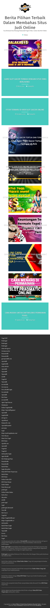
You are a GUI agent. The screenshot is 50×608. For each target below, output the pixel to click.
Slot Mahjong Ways (7, 459)
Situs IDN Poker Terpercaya (9, 472)
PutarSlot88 (5, 461)
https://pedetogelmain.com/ (9, 433)
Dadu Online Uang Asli (39, 569)
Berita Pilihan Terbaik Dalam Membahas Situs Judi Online (25, 22)
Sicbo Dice (5, 495)
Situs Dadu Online (22, 561)
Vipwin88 (4, 372)
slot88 (3, 377)
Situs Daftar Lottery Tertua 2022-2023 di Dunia (25, 197)
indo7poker (5, 523)
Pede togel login (6, 547)
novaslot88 (5, 384)
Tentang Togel (30, 232)
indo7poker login (6, 454)
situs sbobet (5, 366)
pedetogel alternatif (7, 508)
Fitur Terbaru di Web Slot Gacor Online (25, 110)
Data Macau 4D (6, 487)
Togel (3, 538)
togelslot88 (5, 364)
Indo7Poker (5, 467)
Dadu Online (5, 485)
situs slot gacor (6, 348)
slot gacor (4, 418)
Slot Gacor (5, 513)
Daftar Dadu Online (7, 492)
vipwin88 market (6, 425)
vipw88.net (5, 420)
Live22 (3, 533)
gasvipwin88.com (7, 359)
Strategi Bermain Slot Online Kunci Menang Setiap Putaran (25, 51)
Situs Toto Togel (6, 438)
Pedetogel (4, 341)
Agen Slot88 (5, 456)
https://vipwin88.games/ (9, 410)
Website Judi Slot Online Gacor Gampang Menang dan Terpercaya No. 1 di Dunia (25, 168)
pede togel (4, 503)
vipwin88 (4, 361)
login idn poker (6, 469)
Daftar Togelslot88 (7, 408)
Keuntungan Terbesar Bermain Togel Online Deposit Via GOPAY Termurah (25, 226)
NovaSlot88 (5, 392)
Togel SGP (4, 338)
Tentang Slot (31, 57)
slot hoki (4, 428)
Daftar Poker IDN (6, 479)
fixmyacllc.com (6, 423)
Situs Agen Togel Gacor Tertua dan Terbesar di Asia (25, 138)
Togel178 (4, 379)
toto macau (5, 387)
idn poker (4, 497)
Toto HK (4, 510)
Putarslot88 (5, 354)
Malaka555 (5, 405)
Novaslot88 (23, 541)
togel (3, 431)
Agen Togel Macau (7, 402)
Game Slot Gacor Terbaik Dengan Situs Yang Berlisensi (25, 80)
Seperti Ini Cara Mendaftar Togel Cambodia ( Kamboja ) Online (25, 255)
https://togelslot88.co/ (8, 521)
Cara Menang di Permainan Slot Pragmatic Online (25, 284)
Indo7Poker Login (7, 526)
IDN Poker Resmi (6, 482)
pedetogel (4, 490)
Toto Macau (5, 436)
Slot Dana (4, 397)
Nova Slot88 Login (7, 390)
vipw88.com (5, 443)
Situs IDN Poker (21, 576)
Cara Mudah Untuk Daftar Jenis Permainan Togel (25, 314)
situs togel (30, 145)
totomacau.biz (6, 351)
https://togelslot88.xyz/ (8, 518)
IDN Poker (4, 441)
